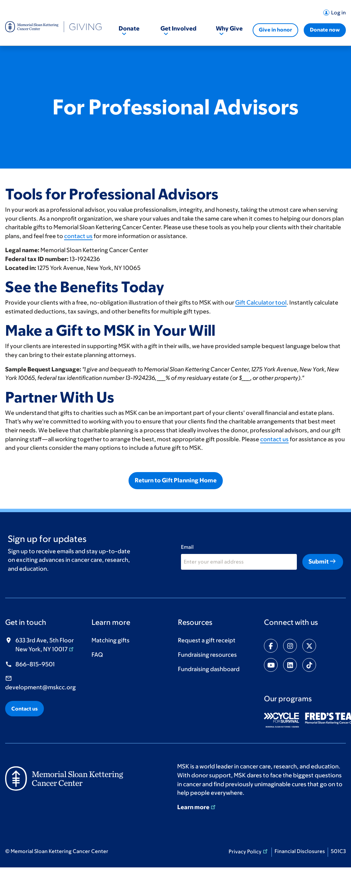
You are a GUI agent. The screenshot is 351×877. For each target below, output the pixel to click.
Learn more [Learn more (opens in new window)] (197, 807)
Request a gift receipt (206, 640)
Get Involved (178, 28)
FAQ (97, 654)
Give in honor (275, 30)
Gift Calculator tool (261, 302)
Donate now (325, 30)
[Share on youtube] (271, 665)
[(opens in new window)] (284, 720)
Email (187, 547)
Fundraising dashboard (209, 669)
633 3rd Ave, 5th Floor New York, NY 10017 (45, 645)
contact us (78, 236)
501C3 (338, 851)
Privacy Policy (249, 851)
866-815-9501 (35, 664)
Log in (338, 12)
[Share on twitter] (309, 646)
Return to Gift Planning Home (176, 480)
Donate (129, 28)
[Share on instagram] (290, 646)
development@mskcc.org (40, 687)
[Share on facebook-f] (271, 646)
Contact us (24, 709)
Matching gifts (111, 640)
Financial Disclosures (300, 851)
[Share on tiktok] (309, 665)
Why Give (229, 28)
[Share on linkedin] (290, 665)
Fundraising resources (207, 654)
